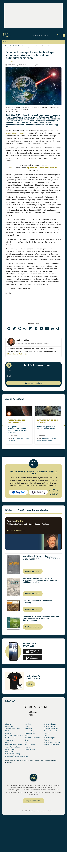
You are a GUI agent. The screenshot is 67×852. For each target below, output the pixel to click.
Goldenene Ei (45, 438)
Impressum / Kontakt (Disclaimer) (16, 756)
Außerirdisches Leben (18, 46)
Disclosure (8, 731)
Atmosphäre (16, 438)
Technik (46, 733)
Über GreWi (9, 751)
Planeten (27, 438)
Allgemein (8, 724)
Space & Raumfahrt (15, 422)
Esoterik (8, 733)
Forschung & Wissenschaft (14, 735)
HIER (12, 168)
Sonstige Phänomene (51, 728)
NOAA (55, 438)
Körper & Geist (29, 731)
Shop (30, 684)
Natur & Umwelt (43, 420)
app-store (32, 651)
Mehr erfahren (53, 492)
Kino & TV (28, 726)
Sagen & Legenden (50, 726)
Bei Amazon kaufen (32, 627)
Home (7, 46)
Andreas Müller (10, 62)
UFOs (45, 735)
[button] (9, 328)
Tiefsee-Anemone (47, 440)
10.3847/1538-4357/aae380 (16, 133)
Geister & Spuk (10, 738)
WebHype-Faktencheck (51, 745)
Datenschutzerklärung (12, 754)
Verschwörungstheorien (52, 742)
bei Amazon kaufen (32, 571)
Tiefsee (39, 440)
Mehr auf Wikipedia (16, 530)
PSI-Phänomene (30, 749)
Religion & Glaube (50, 724)
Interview (28, 724)
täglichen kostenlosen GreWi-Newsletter (42, 168)
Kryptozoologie (30, 733)
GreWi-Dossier (10, 749)
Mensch (27, 742)
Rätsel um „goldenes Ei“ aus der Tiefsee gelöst (46, 428)
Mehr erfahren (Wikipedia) (17, 354)
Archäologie (9, 726)
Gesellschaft (9, 742)
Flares (22, 438)
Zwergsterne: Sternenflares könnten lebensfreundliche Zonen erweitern (18, 429)
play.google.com (32, 657)
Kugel (51, 438)
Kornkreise (28, 728)
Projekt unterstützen (34, 801)
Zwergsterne (11, 440)
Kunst (26, 735)
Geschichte (9, 740)
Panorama (28, 747)
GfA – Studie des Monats (13, 745)
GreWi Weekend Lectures (13, 747)
